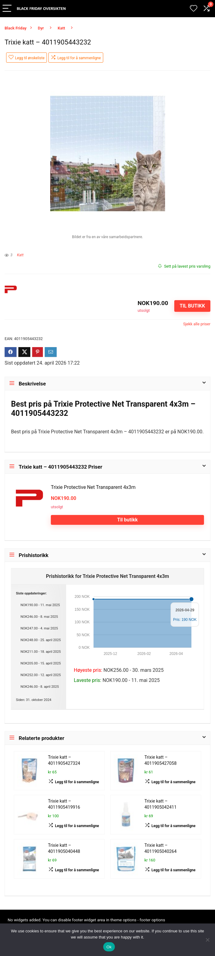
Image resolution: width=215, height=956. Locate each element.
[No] (207, 940)
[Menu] (7, 9)
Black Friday (16, 28)
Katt (61, 28)
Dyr (41, 28)
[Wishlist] (193, 9)
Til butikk (192, 306)
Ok (108, 947)
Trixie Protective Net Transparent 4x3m (93, 487)
